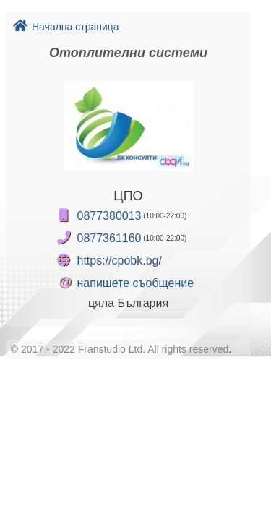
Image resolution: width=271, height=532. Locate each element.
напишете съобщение (135, 283)
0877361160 (109, 238)
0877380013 (109, 216)
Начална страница (66, 27)
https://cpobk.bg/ (119, 260)
